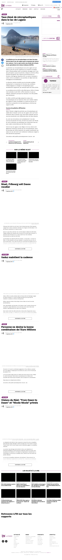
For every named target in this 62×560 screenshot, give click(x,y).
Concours (42, 9)
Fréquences (28, 539)
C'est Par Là (40, 540)
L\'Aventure (40, 544)
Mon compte (56, 1)
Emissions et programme (30, 536)
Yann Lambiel (40, 539)
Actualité (18, 9)
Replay (33, 5)
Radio (30, 9)
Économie (15, 544)
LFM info (39, 536)
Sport (15, 547)
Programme (25, 5)
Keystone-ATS (9, 23)
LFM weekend (40, 543)
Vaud (15, 540)
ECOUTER (56, 7)
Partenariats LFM (29, 543)
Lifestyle (36, 9)
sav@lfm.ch (48, 552)
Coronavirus (16, 536)
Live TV (40, 5)
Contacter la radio (29, 540)
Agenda (50, 539)
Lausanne (15, 539)
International (16, 543)
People (50, 540)
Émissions (25, 9)
